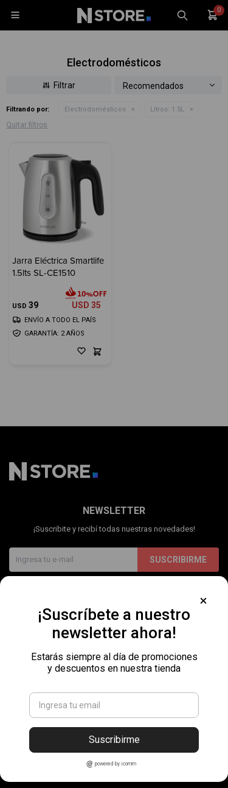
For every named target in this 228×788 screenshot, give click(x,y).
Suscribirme (114, 739)
